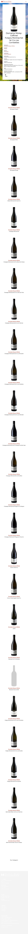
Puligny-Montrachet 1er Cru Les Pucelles (14, 750)
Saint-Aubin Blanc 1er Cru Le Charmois (14, 811)
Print (6, 76)
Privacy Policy (4, 927)
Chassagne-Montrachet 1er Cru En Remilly (14, 323)
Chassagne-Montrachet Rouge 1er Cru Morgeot (14, 506)
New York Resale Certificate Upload (10, 923)
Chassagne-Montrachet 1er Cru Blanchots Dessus (14, 261)
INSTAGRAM (4, 908)
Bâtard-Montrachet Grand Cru (14, 200)
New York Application (6, 921)
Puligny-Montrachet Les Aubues (14, 781)
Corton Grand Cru (14, 567)
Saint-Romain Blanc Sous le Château (14, 842)
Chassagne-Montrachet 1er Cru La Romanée (14, 353)
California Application (6, 917)
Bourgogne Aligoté (14, 109)
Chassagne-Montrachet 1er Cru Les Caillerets (14, 384)
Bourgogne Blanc (14, 139)
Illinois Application (5, 918)
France (5, 48)
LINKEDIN (3, 909)
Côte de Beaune (7, 54)
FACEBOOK (3, 906)
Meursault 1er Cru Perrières (14, 659)
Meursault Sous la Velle (14, 689)
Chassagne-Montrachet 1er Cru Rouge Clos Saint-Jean (14, 445)
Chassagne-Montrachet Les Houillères (14, 475)
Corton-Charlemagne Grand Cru (14, 598)
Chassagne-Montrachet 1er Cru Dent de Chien (14, 292)
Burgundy (6, 51)
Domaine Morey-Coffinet (14, 34)
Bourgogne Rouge (14, 170)
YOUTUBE (3, 910)
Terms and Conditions (6, 925)
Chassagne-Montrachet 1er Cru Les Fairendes (14, 414)
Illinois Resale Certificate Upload (9, 920)
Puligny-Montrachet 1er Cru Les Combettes (14, 720)
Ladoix (14, 628)
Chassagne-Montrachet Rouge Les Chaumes (14, 536)
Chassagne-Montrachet (14, 231)
